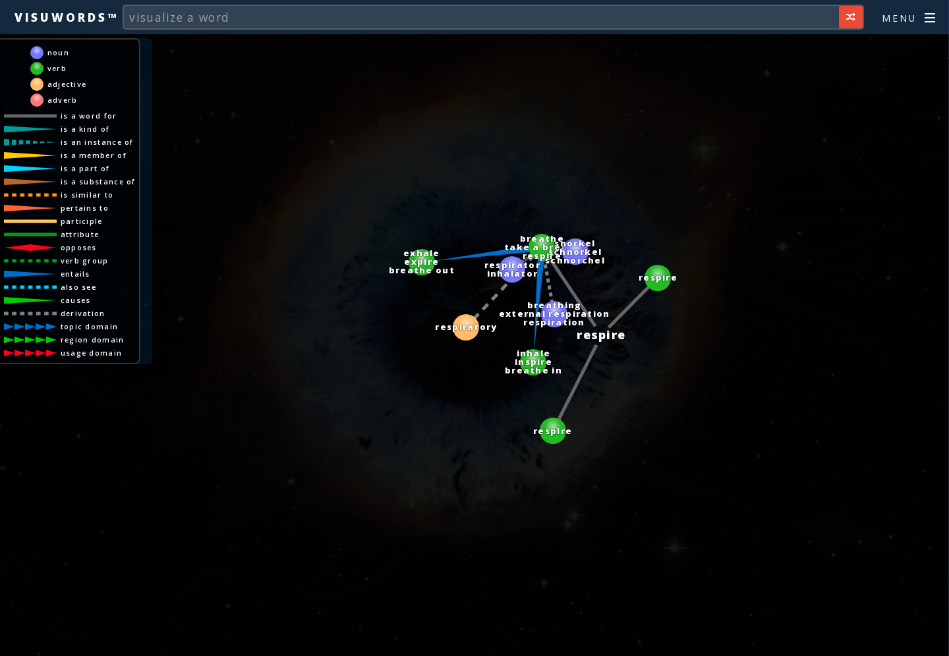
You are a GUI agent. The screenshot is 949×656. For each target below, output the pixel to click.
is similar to (87, 195)
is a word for (89, 116)
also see (78, 287)
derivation (83, 313)
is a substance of (98, 181)
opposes (79, 247)
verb (57, 68)
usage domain (92, 353)
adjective (67, 84)
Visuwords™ (66, 17)
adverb (62, 100)
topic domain (90, 326)
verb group (85, 260)
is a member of (94, 155)
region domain (93, 339)
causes (76, 300)
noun (58, 52)
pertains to (85, 208)
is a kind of (85, 129)
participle (82, 221)
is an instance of (97, 142)
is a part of (85, 168)
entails (75, 274)
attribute (80, 234)
